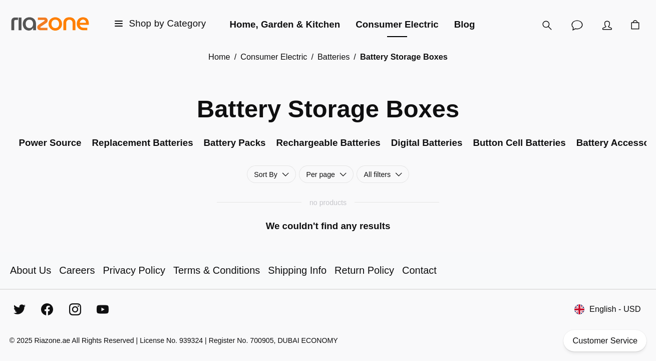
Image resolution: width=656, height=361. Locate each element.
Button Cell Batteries (519, 142)
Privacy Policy (134, 270)
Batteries (333, 56)
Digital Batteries (427, 142)
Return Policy (364, 270)
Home (219, 56)
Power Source (50, 142)
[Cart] (634, 25)
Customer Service (604, 340)
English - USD (607, 309)
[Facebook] (47, 309)
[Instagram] (75, 309)
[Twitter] (20, 309)
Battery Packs (235, 142)
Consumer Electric (273, 56)
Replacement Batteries (142, 142)
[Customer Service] (576, 25)
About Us (30, 270)
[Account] (606, 25)
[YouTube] (103, 309)
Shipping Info (297, 270)
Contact (419, 270)
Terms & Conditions (216, 270)
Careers (77, 270)
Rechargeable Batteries (328, 142)
